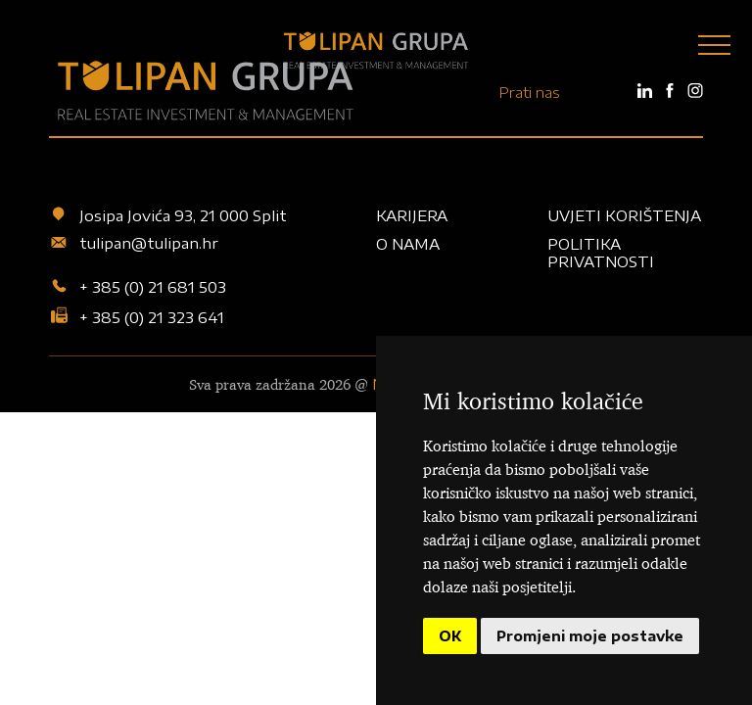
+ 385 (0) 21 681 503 (137, 287)
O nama (408, 244)
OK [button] (450, 636)
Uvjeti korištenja (624, 215)
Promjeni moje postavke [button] (589, 636)
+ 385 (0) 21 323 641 (136, 316)
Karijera (411, 215)
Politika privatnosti (600, 252)
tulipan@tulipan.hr (133, 243)
